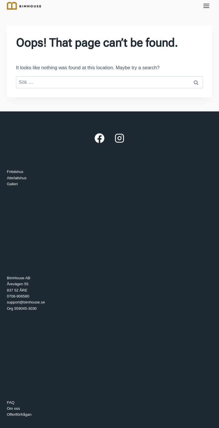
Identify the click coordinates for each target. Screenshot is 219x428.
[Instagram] (119, 138)
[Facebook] (99, 138)
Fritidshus (15, 172)
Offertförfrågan (19, 414)
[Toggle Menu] (206, 6)
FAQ (11, 402)
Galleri (12, 184)
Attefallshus (17, 178)
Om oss (13, 408)
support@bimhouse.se (26, 302)
